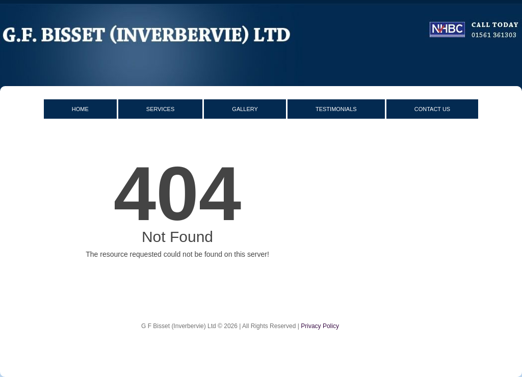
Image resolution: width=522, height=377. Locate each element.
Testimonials (336, 109)
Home (80, 109)
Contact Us (432, 109)
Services (160, 109)
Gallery (245, 109)
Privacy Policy (320, 326)
